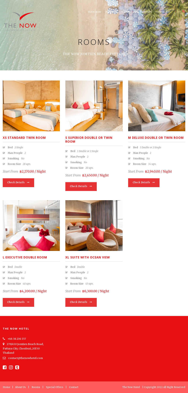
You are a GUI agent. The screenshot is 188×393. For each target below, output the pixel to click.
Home (6, 387)
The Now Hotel (131, 387)
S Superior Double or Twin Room (89, 140)
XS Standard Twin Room (24, 138)
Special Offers (143, 11)
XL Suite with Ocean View (87, 257)
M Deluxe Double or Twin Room (156, 138)
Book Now (94, 11)
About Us (111, 11)
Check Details (18, 182)
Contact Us (163, 11)
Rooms (125, 11)
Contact (73, 387)
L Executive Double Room (25, 257)
